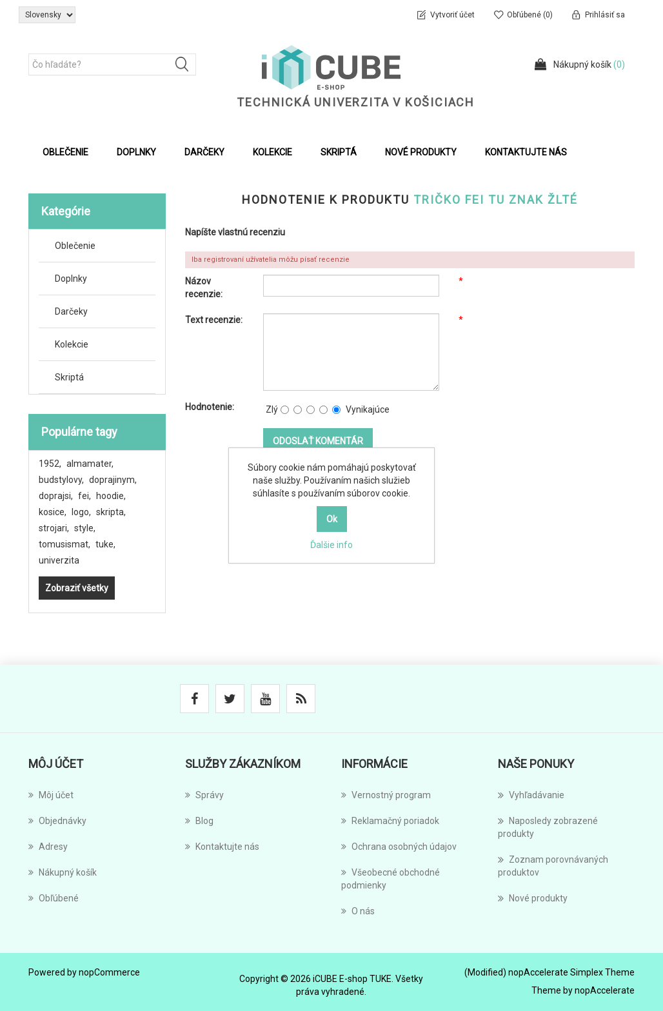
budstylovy (61, 480)
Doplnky (71, 278)
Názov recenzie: (204, 287)
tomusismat (64, 544)
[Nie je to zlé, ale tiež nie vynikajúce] (310, 410)
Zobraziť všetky (76, 588)
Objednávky (57, 821)
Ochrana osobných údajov (399, 846)
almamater (90, 463)
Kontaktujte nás (526, 152)
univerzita (59, 560)
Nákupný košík (62, 872)
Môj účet (51, 795)
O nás (358, 911)
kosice (52, 512)
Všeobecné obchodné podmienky (390, 878)
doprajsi (56, 496)
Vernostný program (386, 795)
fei (84, 496)
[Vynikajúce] (336, 410)
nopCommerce (109, 972)
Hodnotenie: (209, 407)
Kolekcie (71, 344)
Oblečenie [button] (65, 152)
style (84, 528)
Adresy (48, 846)
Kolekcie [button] (272, 152)
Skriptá (69, 377)
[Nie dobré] (297, 410)
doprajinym (113, 480)
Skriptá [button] (339, 152)
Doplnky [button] (136, 152)
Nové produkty (421, 152)
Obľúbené (53, 898)
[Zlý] (285, 410)
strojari (54, 528)
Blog (199, 821)
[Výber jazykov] (47, 14)
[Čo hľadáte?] (112, 64)
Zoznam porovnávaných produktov (553, 865)
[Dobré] (323, 410)
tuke (105, 544)
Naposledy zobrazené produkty (548, 826)
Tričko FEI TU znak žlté (495, 199)
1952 (50, 463)
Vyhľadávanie (531, 795)
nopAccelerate (605, 990)
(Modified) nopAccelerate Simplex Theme (549, 972)
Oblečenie (75, 245)
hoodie (111, 496)
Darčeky (71, 311)
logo (81, 512)
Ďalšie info (331, 545)
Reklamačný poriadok (390, 821)
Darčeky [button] (204, 152)
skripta (111, 512)
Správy (204, 795)
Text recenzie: (213, 320)
